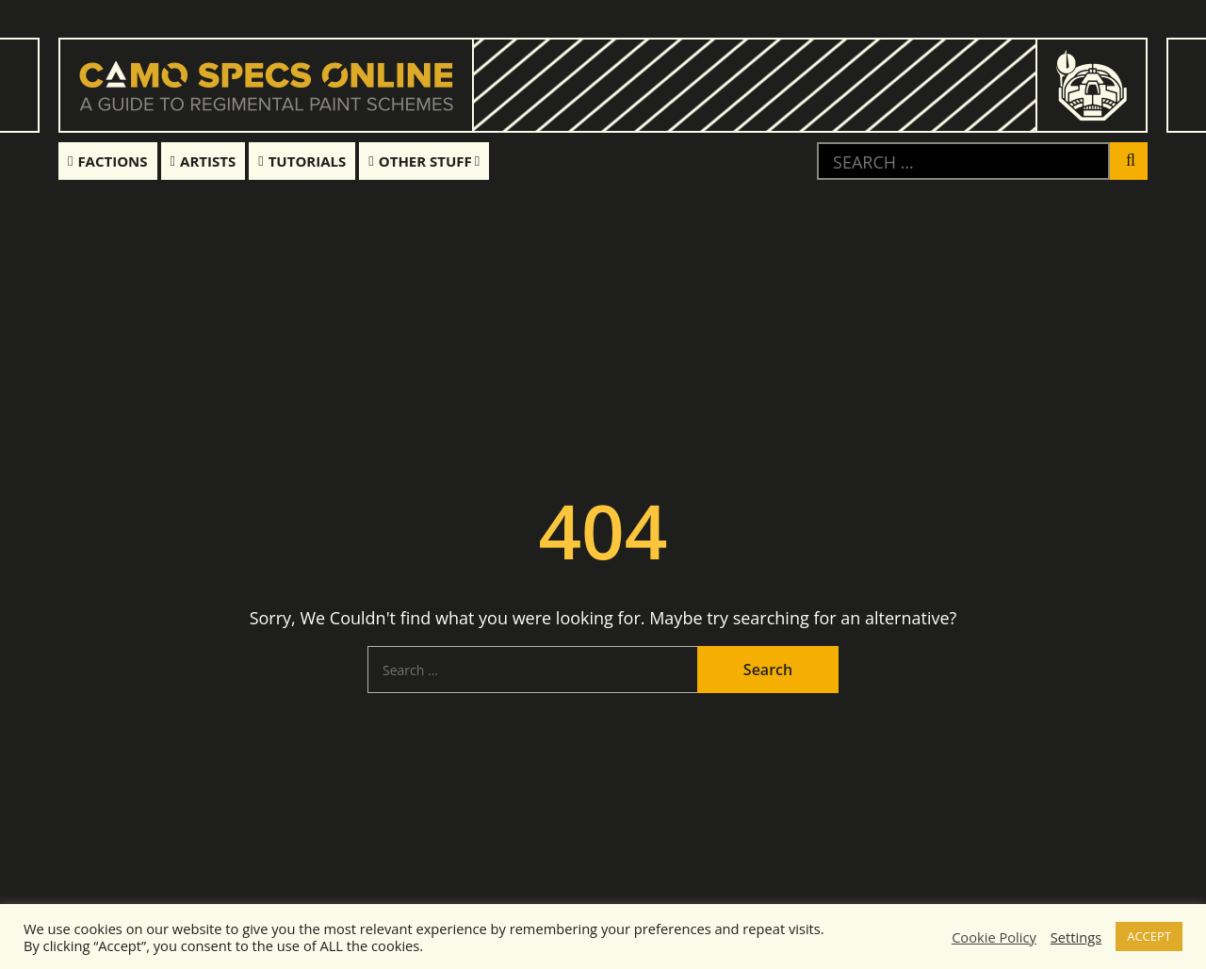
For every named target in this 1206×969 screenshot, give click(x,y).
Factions (108, 161)
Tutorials (302, 161)
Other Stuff (420, 161)
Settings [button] (1076, 937)
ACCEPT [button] (1149, 936)
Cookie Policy (994, 937)
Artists (203, 161)
